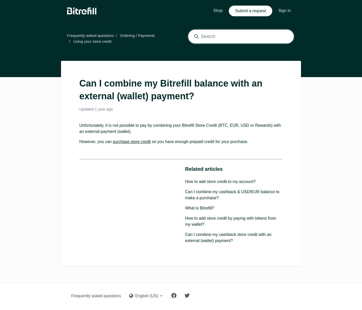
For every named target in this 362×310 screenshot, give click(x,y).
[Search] (241, 36)
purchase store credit (132, 141)
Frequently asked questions (90, 35)
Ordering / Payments (137, 35)
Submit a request (250, 11)
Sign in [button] (284, 10)
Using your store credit (92, 41)
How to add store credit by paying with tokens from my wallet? (230, 221)
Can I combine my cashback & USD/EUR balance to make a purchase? (232, 195)
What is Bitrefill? (199, 208)
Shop (218, 10)
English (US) (146, 296)
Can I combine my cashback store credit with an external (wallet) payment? (228, 237)
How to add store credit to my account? (220, 181)
